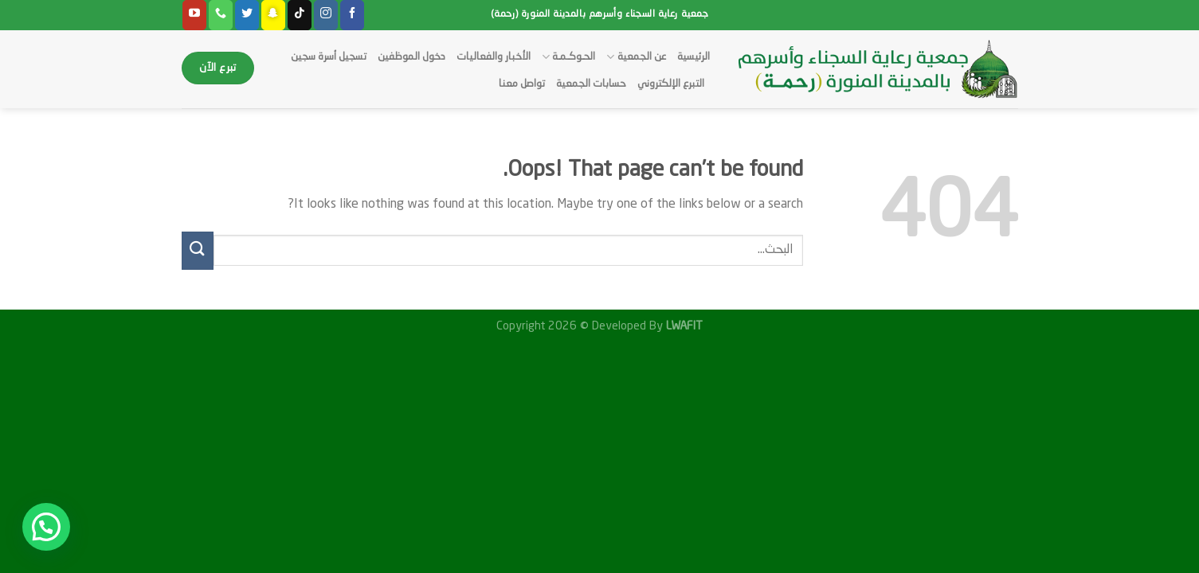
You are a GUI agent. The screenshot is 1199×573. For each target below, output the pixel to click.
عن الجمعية (635, 56)
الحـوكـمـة (568, 56)
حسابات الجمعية (591, 84)
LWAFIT (683, 326)
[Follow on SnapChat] (273, 15)
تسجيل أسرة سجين (328, 57)
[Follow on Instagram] (326, 15)
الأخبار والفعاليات (493, 57)
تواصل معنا (522, 84)
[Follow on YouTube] (194, 15)
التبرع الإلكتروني (670, 84)
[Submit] (198, 250)
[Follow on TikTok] (300, 15)
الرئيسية (693, 57)
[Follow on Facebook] (352, 15)
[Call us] (221, 15)
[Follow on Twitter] (247, 15)
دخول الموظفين (411, 57)
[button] (46, 527)
